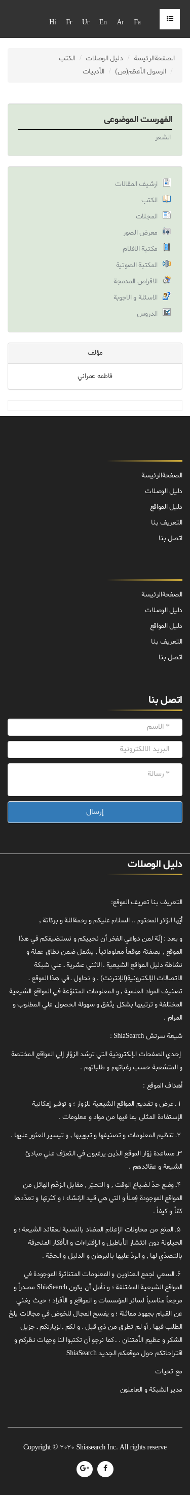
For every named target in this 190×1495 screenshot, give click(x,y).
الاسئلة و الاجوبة (135, 298)
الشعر (163, 137)
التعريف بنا (166, 642)
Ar (120, 22)
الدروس (147, 314)
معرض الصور (140, 233)
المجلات (147, 216)
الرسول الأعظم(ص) (140, 72)
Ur (85, 22)
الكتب (67, 58)
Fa (137, 22)
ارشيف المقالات (136, 184)
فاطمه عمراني (95, 376)
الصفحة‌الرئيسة (154, 58)
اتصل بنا (170, 657)
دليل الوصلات (104, 58)
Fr (69, 22)
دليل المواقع (166, 626)
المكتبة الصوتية (137, 265)
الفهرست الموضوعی (138, 120)
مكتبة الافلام (140, 249)
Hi (52, 22)
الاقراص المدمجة (135, 281)
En (103, 22)
